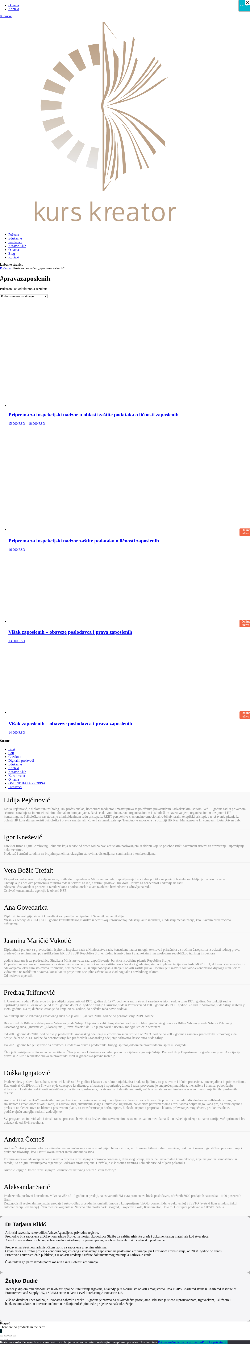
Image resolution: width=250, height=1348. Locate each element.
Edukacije (15, 238)
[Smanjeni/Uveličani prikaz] (14, 1335)
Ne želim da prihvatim (187, 1342)
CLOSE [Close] (244, 5)
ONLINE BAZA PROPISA (26, 783)
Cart (11, 753)
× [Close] (247, 2)
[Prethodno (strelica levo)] (1, 1339)
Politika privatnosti (215, 1342)
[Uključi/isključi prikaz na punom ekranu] (10, 1335)
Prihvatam (165, 1342)
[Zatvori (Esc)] (1, 1335)
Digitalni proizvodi (21, 760)
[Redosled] (23, 296)
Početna (13, 234)
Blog (11, 253)
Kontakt (13, 9)
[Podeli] (6, 1335)
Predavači (15, 242)
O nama (13, 5)
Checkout (14, 756)
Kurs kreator (16, 775)
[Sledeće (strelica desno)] (6, 1339)
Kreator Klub (17, 246)
